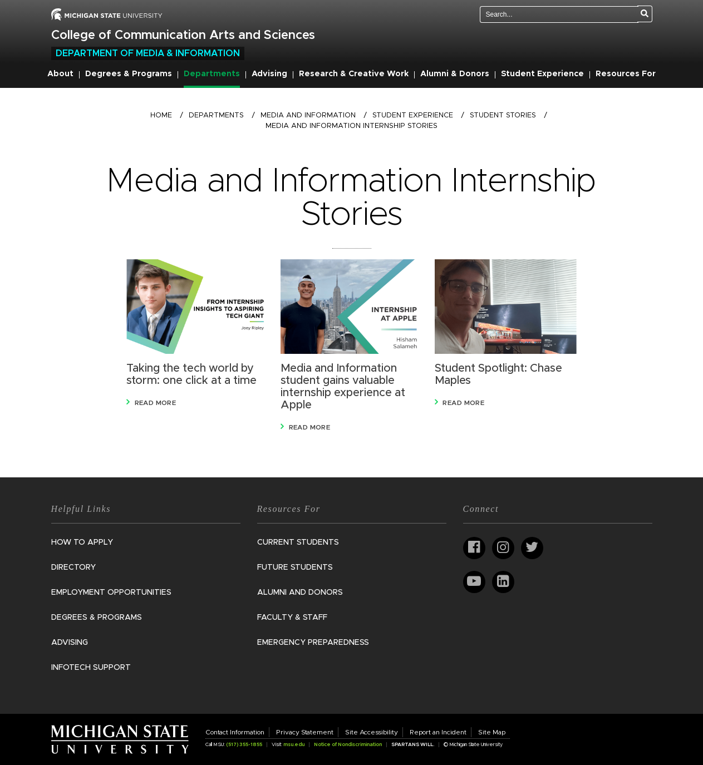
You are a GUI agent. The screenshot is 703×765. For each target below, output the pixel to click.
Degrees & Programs (128, 74)
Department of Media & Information (148, 53)
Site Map (491, 732)
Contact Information (234, 732)
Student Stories (503, 115)
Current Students (298, 542)
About (60, 74)
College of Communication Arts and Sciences (183, 35)
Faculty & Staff (292, 617)
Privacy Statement (304, 732)
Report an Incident (438, 732)
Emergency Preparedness (313, 642)
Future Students (295, 567)
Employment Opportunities (111, 592)
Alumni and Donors (300, 592)
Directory (73, 567)
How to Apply (82, 542)
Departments (212, 74)
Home (161, 115)
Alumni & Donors (454, 74)
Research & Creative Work (354, 74)
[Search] (644, 14)
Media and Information (308, 115)
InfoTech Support (91, 668)
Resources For (626, 74)
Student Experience (542, 74)
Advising (269, 74)
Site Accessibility (371, 732)
